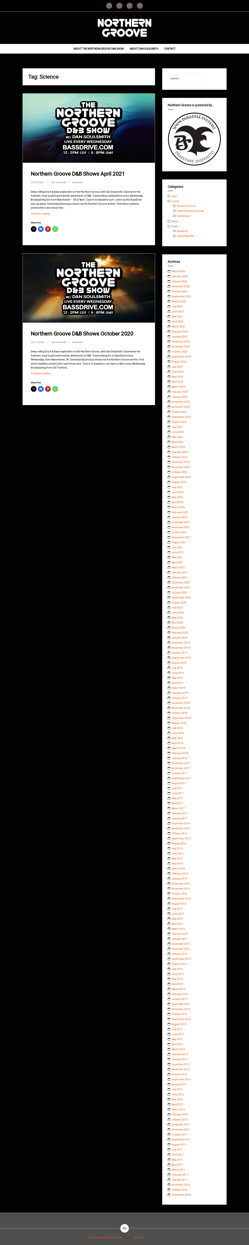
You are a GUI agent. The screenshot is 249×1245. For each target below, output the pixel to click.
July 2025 (177, 306)
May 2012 (177, 1099)
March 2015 (178, 928)
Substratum (184, 216)
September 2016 (181, 838)
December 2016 (181, 823)
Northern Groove (186, 206)
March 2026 (178, 271)
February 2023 (180, 452)
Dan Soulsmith (59, 182)
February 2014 (180, 994)
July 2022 (177, 487)
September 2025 (181, 296)
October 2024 (179, 351)
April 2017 (177, 803)
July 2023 (177, 427)
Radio (175, 226)
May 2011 (177, 1159)
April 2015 (177, 923)
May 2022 (177, 497)
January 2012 (179, 1119)
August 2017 (179, 783)
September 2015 (181, 898)
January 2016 (179, 878)
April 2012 (177, 1104)
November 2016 (181, 828)
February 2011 (180, 1174)
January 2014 (179, 999)
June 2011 (178, 1154)
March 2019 (178, 687)
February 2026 (180, 276)
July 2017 (177, 788)
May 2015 (177, 918)
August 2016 (179, 843)
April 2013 (177, 1044)
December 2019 (181, 642)
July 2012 (177, 1089)
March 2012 (178, 1109)
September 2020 (181, 597)
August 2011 (179, 1144)
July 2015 (177, 908)
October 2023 (179, 411)
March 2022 (178, 507)
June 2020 (178, 612)
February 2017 (180, 813)
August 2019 (179, 662)
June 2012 (178, 1094)
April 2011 (177, 1164)
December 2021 (181, 522)
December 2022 (181, 462)
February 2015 (180, 933)
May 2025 (177, 316)
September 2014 (181, 958)
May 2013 (177, 1039)
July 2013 (177, 1029)
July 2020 (177, 607)
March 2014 (178, 989)
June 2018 (178, 733)
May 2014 (177, 979)
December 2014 (181, 943)
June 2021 (178, 552)
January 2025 (179, 336)
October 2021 (179, 532)
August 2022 (179, 482)
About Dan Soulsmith (144, 48)
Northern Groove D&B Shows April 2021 (78, 174)
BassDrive (79, 182)
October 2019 (179, 652)
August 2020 (179, 602)
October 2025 (179, 291)
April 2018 (177, 743)
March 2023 (178, 447)
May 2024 (177, 376)
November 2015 (181, 888)
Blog (174, 196)
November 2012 (181, 1069)
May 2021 (177, 557)
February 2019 (180, 693)
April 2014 (177, 984)
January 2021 (179, 577)
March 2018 (178, 748)
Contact (170, 48)
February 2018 (180, 753)
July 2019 (177, 667)
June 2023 (178, 432)
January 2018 (179, 758)
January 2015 (179, 938)
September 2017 (181, 778)
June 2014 (178, 974)
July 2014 (177, 969)
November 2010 (181, 1184)
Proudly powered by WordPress (105, 1237)
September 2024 (181, 356)
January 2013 (179, 1059)
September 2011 (181, 1139)
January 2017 (179, 818)
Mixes (175, 221)
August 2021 (179, 542)
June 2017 (178, 793)
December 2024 (181, 341)
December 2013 (181, 1004)
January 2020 (179, 637)
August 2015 (179, 903)
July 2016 (177, 848)
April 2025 (177, 321)
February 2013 (180, 1054)
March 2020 (178, 627)
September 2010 (181, 1194)
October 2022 (179, 472)
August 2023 (179, 421)
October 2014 (179, 953)
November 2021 (181, 527)
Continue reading (45, 214)
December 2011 (181, 1124)
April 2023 (177, 442)
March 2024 (178, 386)
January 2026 (179, 281)
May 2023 (177, 437)
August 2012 (179, 1084)
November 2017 (181, 768)
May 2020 (177, 617)
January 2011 (179, 1179)
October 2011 (179, 1134)
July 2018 (177, 728)
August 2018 (179, 723)
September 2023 (181, 416)
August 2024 (179, 361)
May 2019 (177, 677)
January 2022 (179, 517)
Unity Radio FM (185, 236)
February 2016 (180, 873)
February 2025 (180, 331)
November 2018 (181, 708)
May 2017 (177, 798)
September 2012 (181, 1079)
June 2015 (178, 913)
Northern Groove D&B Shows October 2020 (82, 334)
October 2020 (179, 592)
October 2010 (179, 1189)
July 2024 (177, 366)
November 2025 (181, 286)
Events (175, 201)
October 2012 (179, 1074)
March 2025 (178, 326)
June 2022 (178, 492)
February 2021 (180, 572)
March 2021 (178, 567)
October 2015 (179, 893)
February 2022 (180, 512)
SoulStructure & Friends (190, 211)
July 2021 (177, 547)
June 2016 (178, 853)
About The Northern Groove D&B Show (98, 48)
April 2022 (177, 502)
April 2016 (177, 863)
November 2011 (181, 1129)
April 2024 (177, 381)
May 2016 (177, 858)
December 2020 (181, 582)
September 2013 (181, 1019)
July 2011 (177, 1149)
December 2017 (181, 763)
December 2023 (181, 401)
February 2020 (180, 632)
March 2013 (178, 1049)
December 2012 (181, 1064)
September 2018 (181, 718)
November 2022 (181, 467)
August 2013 (179, 1024)
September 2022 (181, 477)
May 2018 (177, 738)
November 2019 (181, 647)
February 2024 (180, 391)
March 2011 (178, 1169)
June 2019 (178, 672)
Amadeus (139, 1237)
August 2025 (179, 301)
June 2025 (178, 311)
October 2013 (179, 1014)
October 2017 (179, 773)
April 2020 (177, 622)
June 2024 (178, 371)
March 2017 (178, 808)
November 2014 (181, 948)
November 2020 (181, 587)
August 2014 (179, 964)
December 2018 (181, 703)
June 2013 (178, 1034)
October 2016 (179, 833)
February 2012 (180, 1114)
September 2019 (181, 657)
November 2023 (181, 406)
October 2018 (179, 713)
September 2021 (181, 537)
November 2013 (181, 1009)
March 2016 (178, 868)
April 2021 (177, 562)
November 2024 (181, 346)
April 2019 (177, 682)
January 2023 (179, 457)
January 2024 (179, 396)
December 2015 (181, 883)
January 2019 (179, 698)
